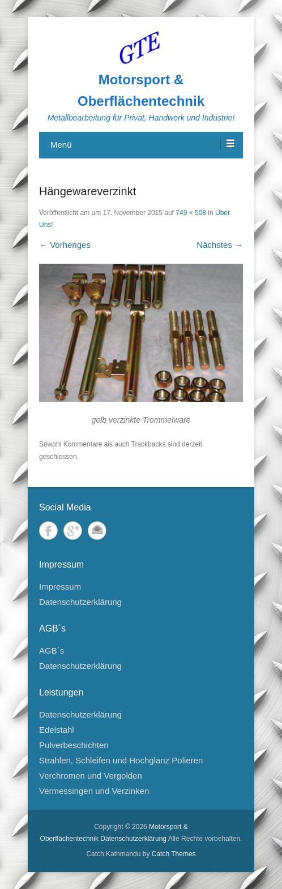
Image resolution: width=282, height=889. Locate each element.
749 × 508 (191, 213)
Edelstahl (56, 730)
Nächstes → (219, 245)
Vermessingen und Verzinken (94, 791)
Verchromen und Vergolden (90, 775)
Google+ (72, 530)
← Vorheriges (65, 245)
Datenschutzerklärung (80, 602)
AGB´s (51, 650)
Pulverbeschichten (74, 745)
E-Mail (97, 530)
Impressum (60, 586)
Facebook (48, 530)
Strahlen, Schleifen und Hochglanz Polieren (121, 760)
